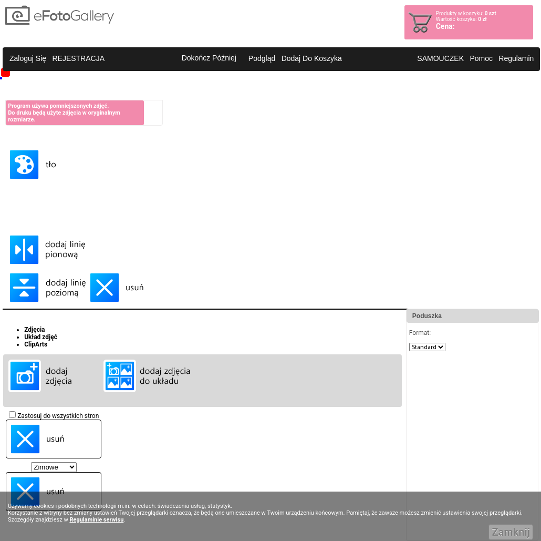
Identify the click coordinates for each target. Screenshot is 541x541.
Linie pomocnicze (30, 220)
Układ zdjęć (40, 337)
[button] (28, 59)
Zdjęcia (34, 329)
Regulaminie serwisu (96, 519)
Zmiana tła (20, 135)
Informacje (20, 90)
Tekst (13, 207)
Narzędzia (19, 193)
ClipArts (35, 344)
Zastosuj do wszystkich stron (54, 416)
